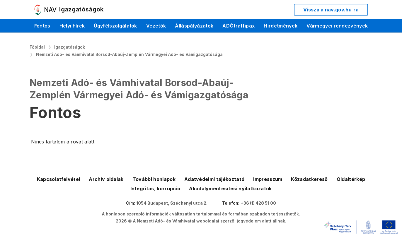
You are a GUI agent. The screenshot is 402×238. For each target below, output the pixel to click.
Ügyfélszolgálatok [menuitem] (115, 26)
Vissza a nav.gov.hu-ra (331, 10)
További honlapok (154, 179)
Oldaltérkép (351, 179)
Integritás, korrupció (155, 188)
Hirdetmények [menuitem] (280, 26)
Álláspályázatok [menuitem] (194, 26)
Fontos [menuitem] (42, 26)
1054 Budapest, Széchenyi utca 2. (171, 203)
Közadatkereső (309, 179)
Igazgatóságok (69, 46)
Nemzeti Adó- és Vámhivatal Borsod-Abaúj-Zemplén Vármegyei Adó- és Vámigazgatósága (129, 54)
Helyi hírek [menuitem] (72, 26)
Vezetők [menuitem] (156, 26)
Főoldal (37, 46)
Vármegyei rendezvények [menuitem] (337, 26)
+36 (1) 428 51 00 (258, 203)
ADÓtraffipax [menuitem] (238, 26)
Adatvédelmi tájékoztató (214, 179)
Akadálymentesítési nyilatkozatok (230, 188)
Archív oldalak (106, 179)
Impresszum (267, 179)
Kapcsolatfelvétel (58, 179)
